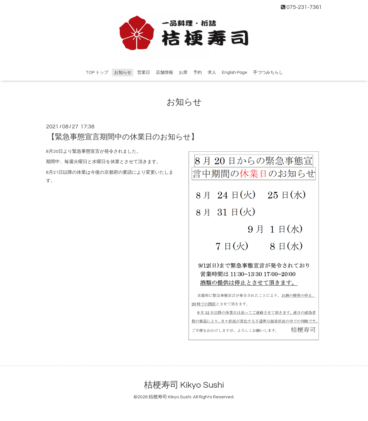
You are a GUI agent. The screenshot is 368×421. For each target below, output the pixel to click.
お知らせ (122, 72)
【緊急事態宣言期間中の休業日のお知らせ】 (122, 136)
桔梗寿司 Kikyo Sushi (184, 385)
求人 (212, 72)
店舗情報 (164, 72)
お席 (183, 72)
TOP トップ (97, 72)
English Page (234, 72)
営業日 (143, 72)
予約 (197, 72)
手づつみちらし (268, 72)
